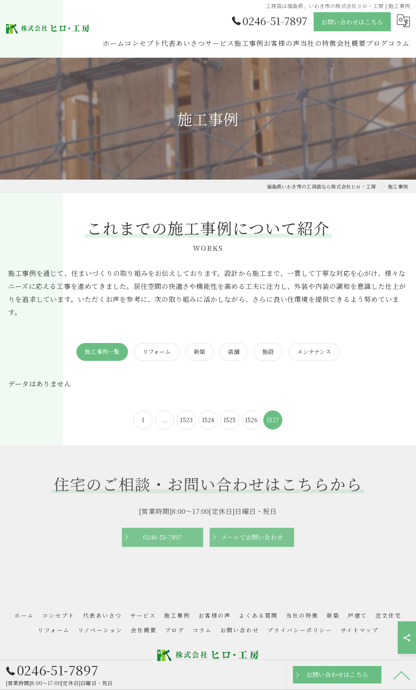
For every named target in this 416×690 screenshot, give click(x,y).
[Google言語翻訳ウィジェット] (403, 20)
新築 (199, 351)
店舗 (233, 351)
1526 (251, 420)
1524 (208, 420)
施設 (268, 351)
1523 (186, 420)
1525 (229, 420)
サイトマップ (359, 630)
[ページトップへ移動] (402, 675)
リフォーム (157, 351)
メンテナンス (314, 351)
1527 (272, 420)
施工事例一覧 (102, 351)
